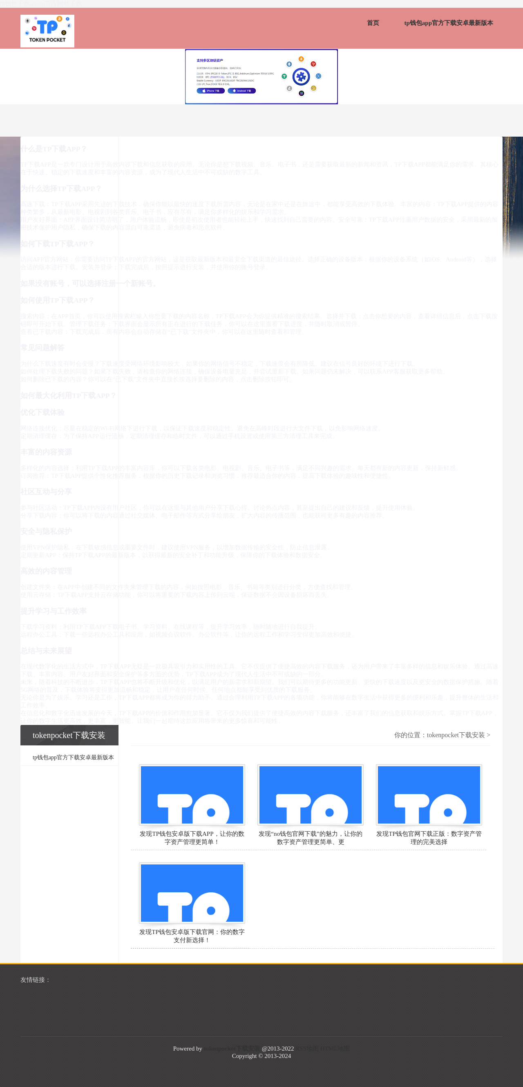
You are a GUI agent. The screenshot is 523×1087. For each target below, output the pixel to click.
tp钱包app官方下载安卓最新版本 (448, 23)
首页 (373, 23)
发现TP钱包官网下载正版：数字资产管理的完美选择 (429, 837)
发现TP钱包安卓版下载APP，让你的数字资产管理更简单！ (192, 837)
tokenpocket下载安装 (456, 734)
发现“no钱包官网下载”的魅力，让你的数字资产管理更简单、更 (310, 837)
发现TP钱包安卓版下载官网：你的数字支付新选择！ (192, 936)
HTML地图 (335, 1048)
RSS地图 (307, 1048)
